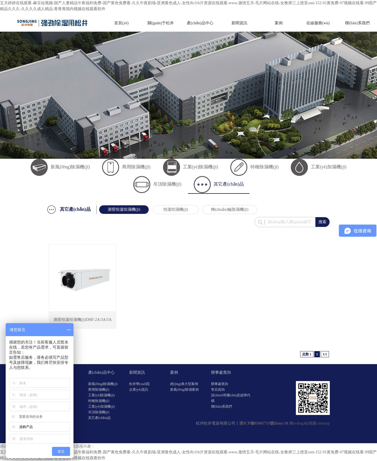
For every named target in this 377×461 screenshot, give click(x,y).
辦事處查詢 (221, 372)
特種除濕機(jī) (254, 166)
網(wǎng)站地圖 (303, 423)
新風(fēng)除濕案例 (184, 390)
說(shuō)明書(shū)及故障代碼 (230, 398)
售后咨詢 (218, 390)
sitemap (323, 423)
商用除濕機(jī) (126, 166)
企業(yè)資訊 (138, 390)
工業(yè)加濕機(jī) (318, 166)
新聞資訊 (239, 23)
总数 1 (306, 354)
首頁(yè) (121, 23)
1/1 (325, 354)
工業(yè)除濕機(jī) (190, 166)
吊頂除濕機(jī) (157, 184)
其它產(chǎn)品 (219, 184)
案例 (279, 23)
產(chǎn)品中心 (200, 23)
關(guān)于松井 (161, 23)
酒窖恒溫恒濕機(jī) (124, 209)
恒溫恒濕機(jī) (175, 209)
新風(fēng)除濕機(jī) (60, 166)
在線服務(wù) (318, 23)
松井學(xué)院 (139, 384)
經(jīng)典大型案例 (184, 384)
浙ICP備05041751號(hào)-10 (263, 423)
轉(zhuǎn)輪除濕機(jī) (229, 209)
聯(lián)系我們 (357, 23)
